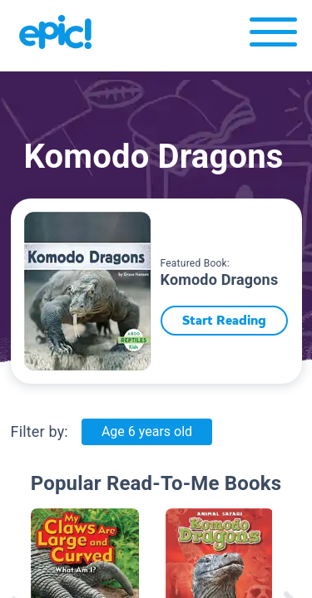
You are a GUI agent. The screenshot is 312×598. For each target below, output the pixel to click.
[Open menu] (273, 36)
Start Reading (224, 320)
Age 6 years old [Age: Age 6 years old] (147, 431)
